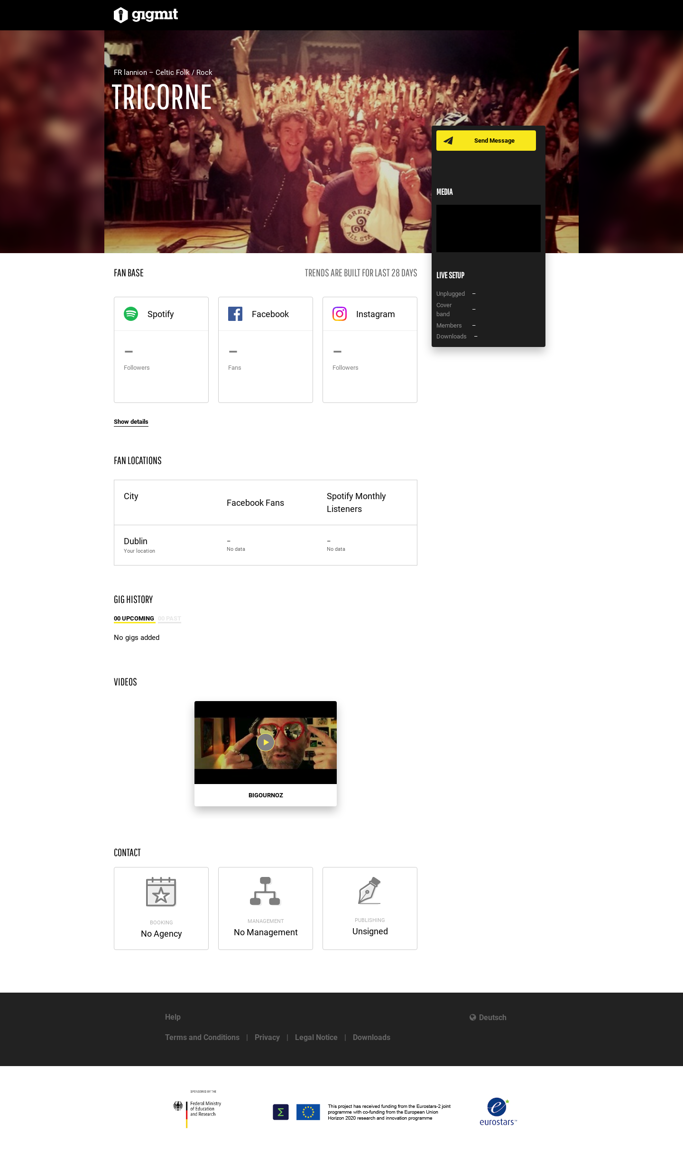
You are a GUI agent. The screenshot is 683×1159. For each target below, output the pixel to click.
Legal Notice (316, 1037)
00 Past (169, 618)
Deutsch (493, 1017)
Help (173, 1017)
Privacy (267, 1037)
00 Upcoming (135, 618)
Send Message (494, 140)
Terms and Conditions (202, 1037)
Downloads (371, 1037)
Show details (131, 421)
